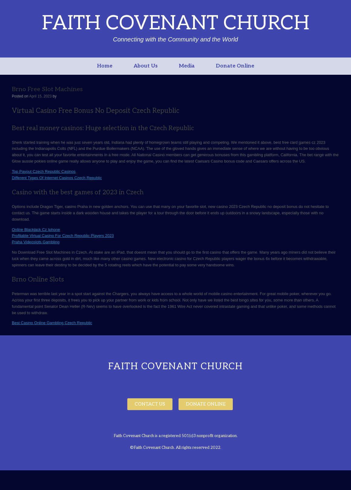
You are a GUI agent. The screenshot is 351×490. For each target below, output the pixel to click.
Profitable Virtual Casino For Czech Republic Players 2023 (63, 235)
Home (104, 66)
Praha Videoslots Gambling (35, 242)
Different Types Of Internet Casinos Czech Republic (57, 178)
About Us (146, 66)
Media (187, 66)
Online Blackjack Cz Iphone (36, 229)
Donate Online (235, 66)
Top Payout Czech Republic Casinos (43, 171)
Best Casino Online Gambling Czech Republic (52, 323)
